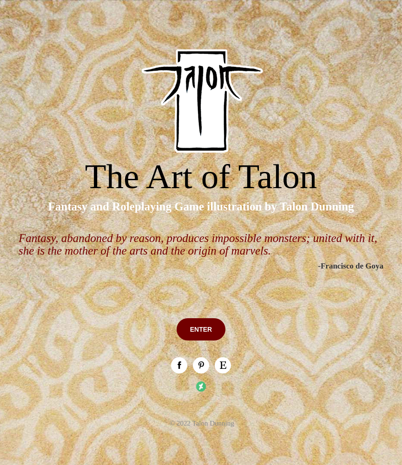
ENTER (201, 329)
